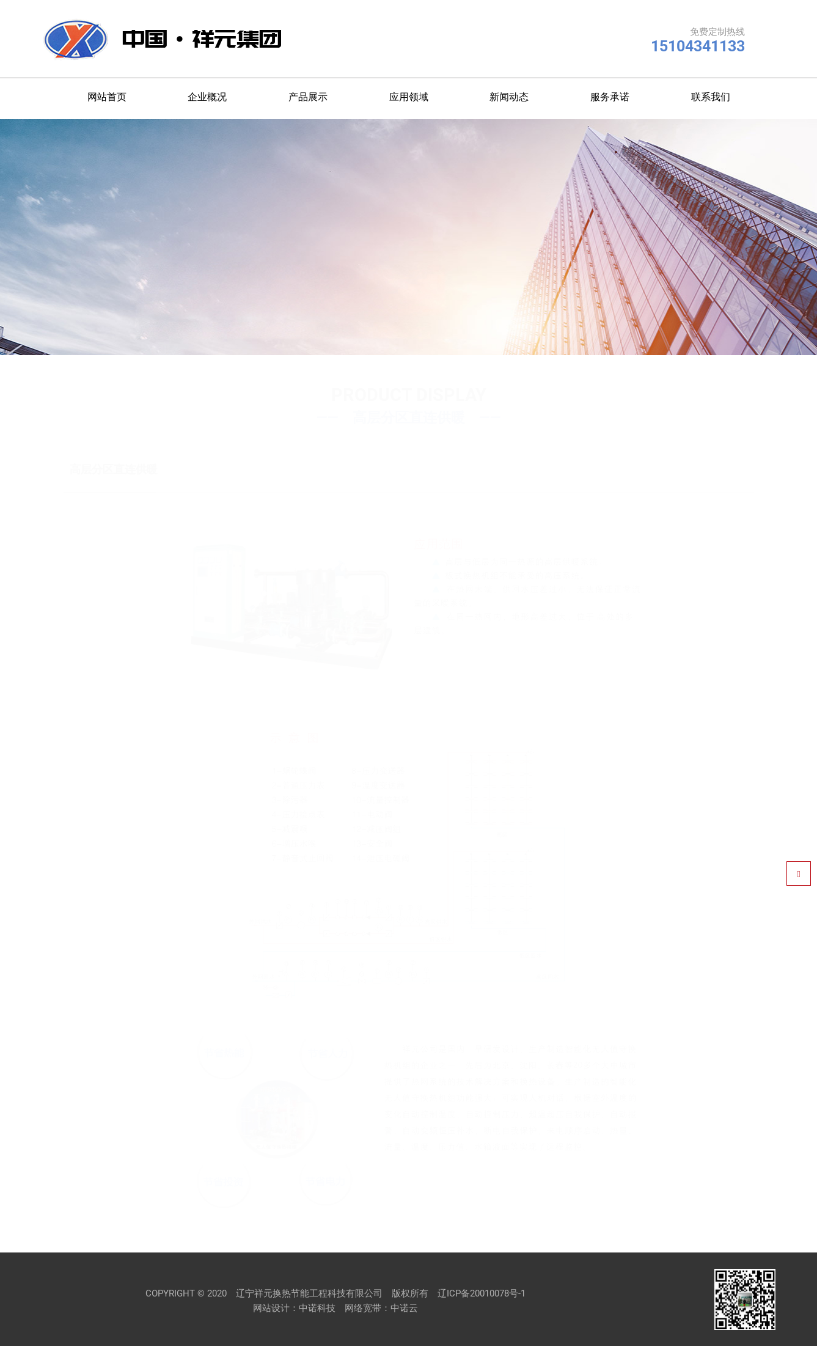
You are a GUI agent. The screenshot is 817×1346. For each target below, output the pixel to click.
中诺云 (404, 1308)
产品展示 (308, 97)
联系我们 (710, 97)
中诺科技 (317, 1308)
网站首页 (106, 97)
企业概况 (207, 97)
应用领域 (408, 97)
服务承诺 (609, 97)
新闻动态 (509, 97)
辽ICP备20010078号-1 (482, 1293)
